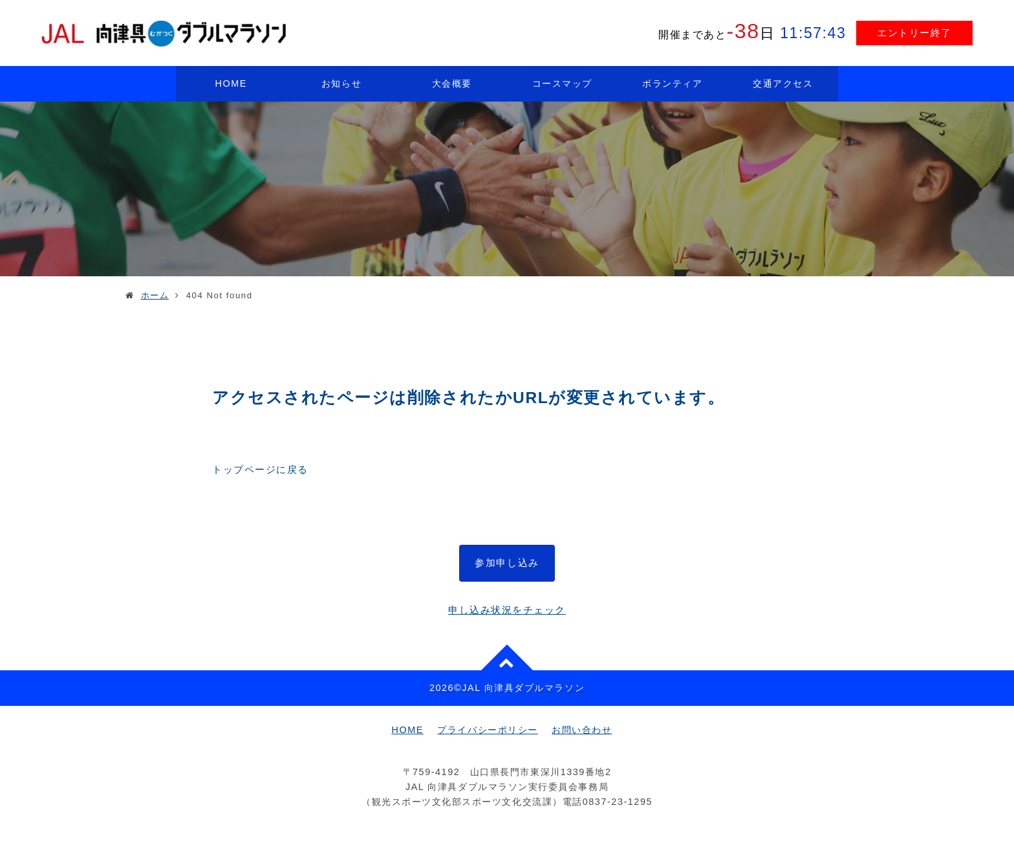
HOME (231, 83)
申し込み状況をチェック (507, 609)
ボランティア (672, 83)
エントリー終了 (914, 32)
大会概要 (452, 83)
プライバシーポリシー (487, 730)
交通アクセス (783, 83)
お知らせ (341, 83)
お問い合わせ (582, 730)
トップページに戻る (260, 469)
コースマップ (562, 83)
